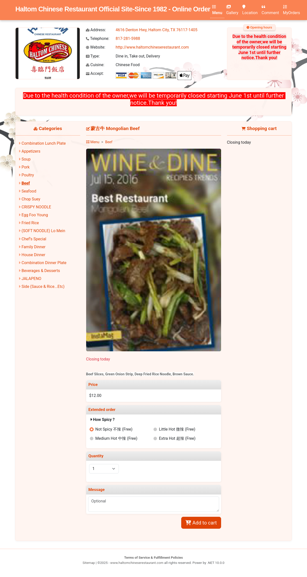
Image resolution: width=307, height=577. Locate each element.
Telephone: (97, 38)
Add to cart (201, 523)
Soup (26, 159)
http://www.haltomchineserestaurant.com (152, 47)
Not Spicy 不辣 (113, 429)
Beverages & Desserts (41, 270)
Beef (26, 183)
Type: (93, 56)
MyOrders (291, 10)
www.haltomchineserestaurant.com (136, 563)
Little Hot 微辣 (177, 429)
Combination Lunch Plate (44, 143)
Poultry (28, 175)
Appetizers (31, 151)
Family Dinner (34, 247)
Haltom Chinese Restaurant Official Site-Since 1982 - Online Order (112, 9)
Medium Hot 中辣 (116, 438)
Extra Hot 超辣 (177, 438)
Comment (270, 10)
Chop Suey (31, 199)
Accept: (95, 73)
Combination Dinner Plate (44, 262)
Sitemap (88, 563)
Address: (96, 29)
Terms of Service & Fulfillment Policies (153, 557)
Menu (217, 10)
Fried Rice (30, 222)
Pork (26, 167)
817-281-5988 (128, 38)
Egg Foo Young (35, 215)
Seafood (29, 191)
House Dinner (33, 254)
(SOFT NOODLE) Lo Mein (43, 230)
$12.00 (95, 395)
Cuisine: (95, 64)
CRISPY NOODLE (36, 207)
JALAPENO (31, 278)
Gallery (232, 10)
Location (250, 10)
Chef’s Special (34, 239)
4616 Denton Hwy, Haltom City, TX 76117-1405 (156, 29)
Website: (95, 47)
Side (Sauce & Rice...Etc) (43, 286)
